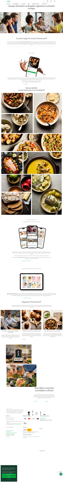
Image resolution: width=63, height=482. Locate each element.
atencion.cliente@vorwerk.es (17, 424)
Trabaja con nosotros (35, 3)
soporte (8, 422)
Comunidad (23, 3)
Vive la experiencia (16, 3)
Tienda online (44, 3)
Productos (8, 3)
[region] (9, 473)
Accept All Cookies (9, 474)
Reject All (9, 476)
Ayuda (29, 3)
